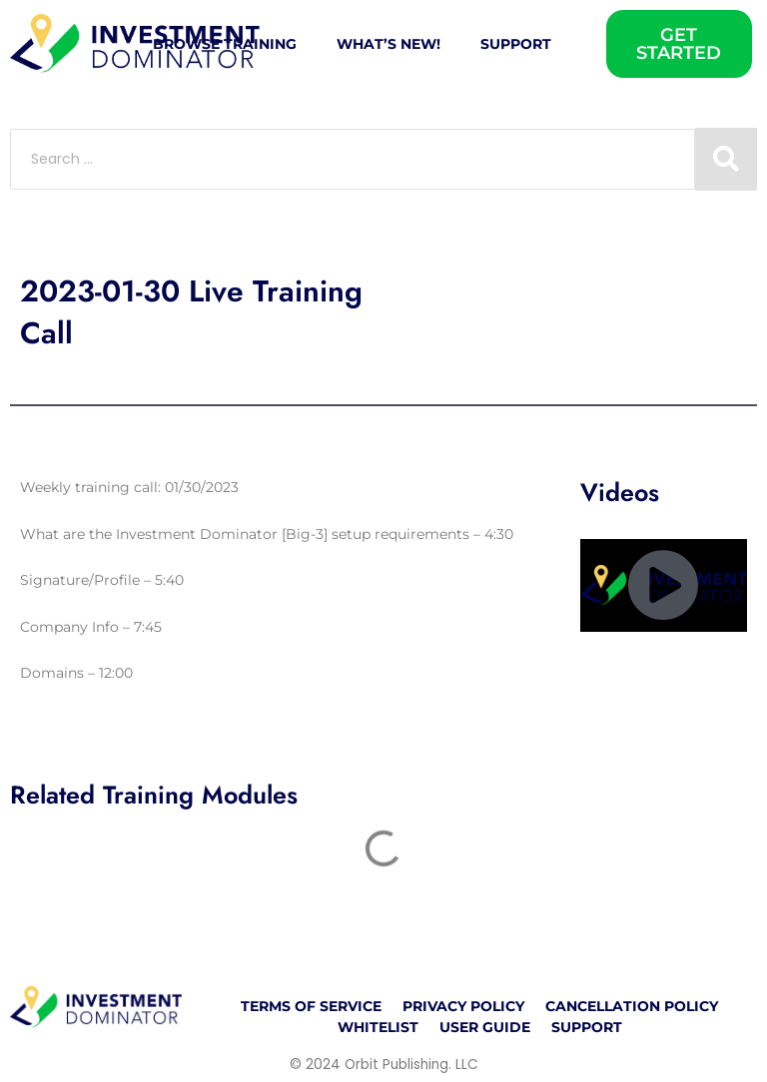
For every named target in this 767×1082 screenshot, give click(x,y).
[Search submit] (726, 159)
